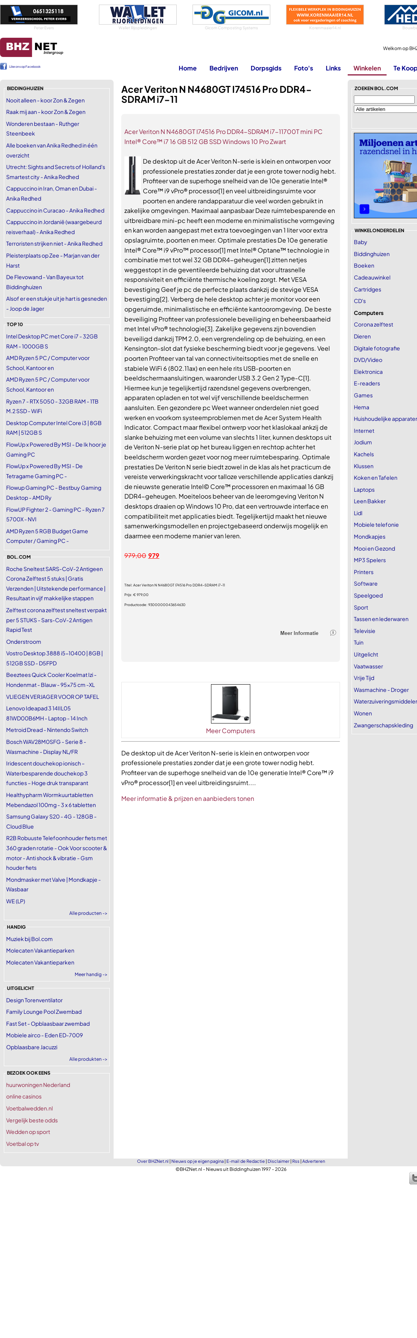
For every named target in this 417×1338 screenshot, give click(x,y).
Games (363, 395)
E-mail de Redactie (245, 1161)
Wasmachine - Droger (381, 689)
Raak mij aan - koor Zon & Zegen (45, 111)
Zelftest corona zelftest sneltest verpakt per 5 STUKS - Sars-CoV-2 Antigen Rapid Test (56, 619)
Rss (296, 1161)
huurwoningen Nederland (38, 1084)
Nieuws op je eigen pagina (197, 1161)
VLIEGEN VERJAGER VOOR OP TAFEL (52, 696)
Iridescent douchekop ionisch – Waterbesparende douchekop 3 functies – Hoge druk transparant (47, 773)
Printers (363, 571)
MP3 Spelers (370, 559)
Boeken (364, 265)
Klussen (363, 465)
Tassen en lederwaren (381, 618)
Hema (361, 407)
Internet (364, 430)
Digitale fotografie (377, 348)
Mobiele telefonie (376, 524)
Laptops (364, 489)
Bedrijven (223, 68)
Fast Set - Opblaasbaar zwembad (48, 1023)
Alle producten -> (88, 913)
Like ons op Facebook (24, 67)
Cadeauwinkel (372, 277)
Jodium (363, 442)
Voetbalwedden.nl (29, 1108)
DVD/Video (368, 359)
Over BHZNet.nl (153, 1161)
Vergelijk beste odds (32, 1120)
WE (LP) (15, 901)
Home (188, 68)
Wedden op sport (28, 1131)
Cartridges (367, 289)
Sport (361, 607)
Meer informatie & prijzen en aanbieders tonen (187, 798)
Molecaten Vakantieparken (40, 950)
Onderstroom (23, 641)
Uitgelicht (366, 654)
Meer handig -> (91, 974)
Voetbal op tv (22, 1143)
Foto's (303, 68)
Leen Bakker (370, 500)
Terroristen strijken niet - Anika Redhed (54, 243)
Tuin (358, 642)
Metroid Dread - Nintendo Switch (47, 729)
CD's (360, 300)
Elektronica (368, 371)
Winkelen (367, 68)
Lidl (358, 512)
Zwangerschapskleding (383, 725)
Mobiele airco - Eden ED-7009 (44, 1035)
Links (333, 68)
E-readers (367, 383)
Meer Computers (230, 731)
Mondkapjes (369, 536)
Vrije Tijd (364, 677)
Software (366, 583)
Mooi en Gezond (374, 548)
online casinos (24, 1096)
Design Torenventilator (34, 999)
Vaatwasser (368, 666)
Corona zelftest (373, 324)
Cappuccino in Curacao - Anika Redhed (55, 210)
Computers (369, 312)
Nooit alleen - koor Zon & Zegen (45, 100)
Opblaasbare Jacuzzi (31, 1046)
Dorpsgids (266, 68)
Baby (360, 241)
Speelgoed (368, 595)
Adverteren (313, 1161)
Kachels (364, 453)
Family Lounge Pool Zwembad (44, 1011)
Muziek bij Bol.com (29, 938)
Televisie (364, 630)
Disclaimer (279, 1161)
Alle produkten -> (88, 1059)
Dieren (362, 336)
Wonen (363, 713)
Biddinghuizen (372, 253)
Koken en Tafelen (375, 477)
